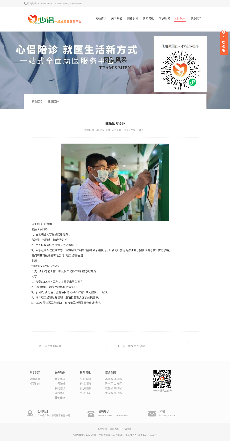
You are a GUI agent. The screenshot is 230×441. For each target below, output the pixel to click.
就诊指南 (85, 388)
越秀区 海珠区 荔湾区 (113, 379)
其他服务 (60, 397)
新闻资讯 (148, 18)
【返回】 (141, 130)
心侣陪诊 (126, 429)
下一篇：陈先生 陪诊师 (131, 346)
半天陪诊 (60, 383)
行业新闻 (85, 383)
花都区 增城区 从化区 (113, 389)
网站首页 (100, 18)
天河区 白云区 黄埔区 (113, 384)
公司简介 (35, 379)
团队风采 (180, 18)
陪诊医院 (164, 18)
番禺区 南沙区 (113, 393)
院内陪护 (60, 393)
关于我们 (116, 18)
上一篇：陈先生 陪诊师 (48, 346)
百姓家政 (114, 429)
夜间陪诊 (60, 388)
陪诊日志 (85, 393)
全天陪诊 (60, 379)
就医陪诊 (37, 101)
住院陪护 (53, 101)
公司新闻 (85, 379)
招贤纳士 (35, 383)
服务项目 (132, 18)
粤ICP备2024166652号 (145, 434)
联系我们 (196, 18)
